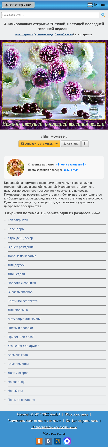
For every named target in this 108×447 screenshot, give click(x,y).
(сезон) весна (64, 34)
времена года (44, 34)
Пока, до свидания (21, 400)
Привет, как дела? (21, 337)
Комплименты (18, 364)
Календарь (16, 229)
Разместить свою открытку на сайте (34, 421)
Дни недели (16, 274)
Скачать (71, 143)
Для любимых (18, 310)
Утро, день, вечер (20, 238)
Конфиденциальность (82, 421)
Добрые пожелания (22, 256)
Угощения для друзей (23, 346)
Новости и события (22, 283)
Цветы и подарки (20, 328)
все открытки (18, 5)
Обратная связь (76, 414)
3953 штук (71, 170)
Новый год (15, 391)
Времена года (18, 355)
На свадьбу (16, 382)
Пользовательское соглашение (54, 427)
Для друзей (16, 265)
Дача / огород (18, 373)
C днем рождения (21, 247)
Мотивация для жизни (24, 319)
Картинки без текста (23, 301)
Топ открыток (18, 220)
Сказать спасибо (20, 292)
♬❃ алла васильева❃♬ (71, 164)
